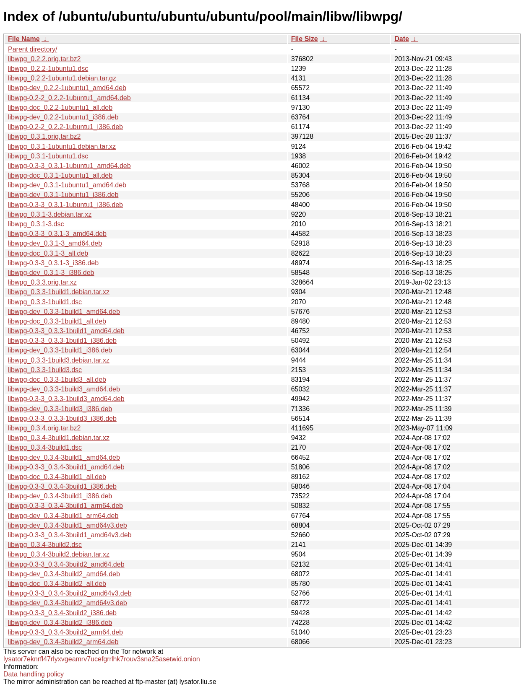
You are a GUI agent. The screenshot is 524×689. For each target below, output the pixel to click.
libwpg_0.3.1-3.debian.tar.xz (49, 214)
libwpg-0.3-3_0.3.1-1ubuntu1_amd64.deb (69, 165)
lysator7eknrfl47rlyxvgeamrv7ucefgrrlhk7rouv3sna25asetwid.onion (101, 659)
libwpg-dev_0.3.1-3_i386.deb (51, 272)
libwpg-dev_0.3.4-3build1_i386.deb (60, 496)
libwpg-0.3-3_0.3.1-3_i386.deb (53, 263)
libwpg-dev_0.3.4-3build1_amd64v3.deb (67, 525)
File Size (304, 38)
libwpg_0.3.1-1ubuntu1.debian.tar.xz (62, 146)
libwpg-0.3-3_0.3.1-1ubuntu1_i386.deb (65, 204)
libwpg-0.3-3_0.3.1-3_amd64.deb (57, 233)
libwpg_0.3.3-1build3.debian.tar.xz (58, 360)
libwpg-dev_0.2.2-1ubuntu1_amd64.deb (67, 87)
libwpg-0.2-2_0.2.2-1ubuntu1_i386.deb (65, 126)
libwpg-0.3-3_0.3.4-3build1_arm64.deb (65, 505)
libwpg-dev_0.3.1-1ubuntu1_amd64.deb (67, 185)
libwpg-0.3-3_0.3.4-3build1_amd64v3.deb (69, 535)
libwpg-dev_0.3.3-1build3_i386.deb (60, 408)
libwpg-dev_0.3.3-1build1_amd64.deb (64, 311)
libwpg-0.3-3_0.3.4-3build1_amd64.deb (66, 467)
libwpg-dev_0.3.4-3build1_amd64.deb (64, 457)
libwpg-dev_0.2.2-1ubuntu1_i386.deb (63, 117)
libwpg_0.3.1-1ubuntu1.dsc (48, 156)
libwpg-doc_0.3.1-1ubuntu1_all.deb (60, 175)
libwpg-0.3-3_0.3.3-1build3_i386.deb (62, 418)
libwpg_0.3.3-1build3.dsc (45, 369)
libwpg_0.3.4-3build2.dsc (45, 544)
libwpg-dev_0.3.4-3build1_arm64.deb (63, 515)
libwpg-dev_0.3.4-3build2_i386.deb (60, 622)
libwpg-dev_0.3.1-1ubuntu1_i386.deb (63, 194)
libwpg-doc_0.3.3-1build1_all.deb (57, 321)
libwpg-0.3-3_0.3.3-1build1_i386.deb (62, 340)
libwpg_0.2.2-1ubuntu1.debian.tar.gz (62, 78)
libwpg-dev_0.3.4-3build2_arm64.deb (63, 641)
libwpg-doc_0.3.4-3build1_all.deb (57, 476)
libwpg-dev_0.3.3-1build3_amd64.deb (64, 389)
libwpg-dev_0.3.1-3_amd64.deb (55, 243)
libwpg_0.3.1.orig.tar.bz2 (44, 136)
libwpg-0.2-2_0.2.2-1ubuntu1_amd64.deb (69, 97)
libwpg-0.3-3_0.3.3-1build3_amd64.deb (66, 398)
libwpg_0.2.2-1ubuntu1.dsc (48, 68)
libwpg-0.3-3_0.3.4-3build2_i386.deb (62, 612)
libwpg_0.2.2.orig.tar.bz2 (44, 58)
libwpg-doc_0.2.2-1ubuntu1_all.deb (60, 107)
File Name (24, 38)
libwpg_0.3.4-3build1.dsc (45, 447)
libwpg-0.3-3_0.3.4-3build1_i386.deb (62, 486)
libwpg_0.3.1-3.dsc (36, 224)
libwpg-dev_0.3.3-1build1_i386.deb (60, 350)
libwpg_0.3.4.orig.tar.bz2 (44, 428)
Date (401, 38)
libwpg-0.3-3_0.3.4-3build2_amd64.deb (66, 564)
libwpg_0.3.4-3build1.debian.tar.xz (58, 437)
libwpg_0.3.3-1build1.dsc (45, 302)
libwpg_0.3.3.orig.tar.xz (42, 282)
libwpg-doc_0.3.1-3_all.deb (48, 253)
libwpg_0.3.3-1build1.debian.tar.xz (58, 291)
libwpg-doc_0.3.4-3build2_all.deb (57, 583)
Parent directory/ (32, 49)
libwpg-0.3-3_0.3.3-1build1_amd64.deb (66, 330)
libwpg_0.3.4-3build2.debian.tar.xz (58, 554)
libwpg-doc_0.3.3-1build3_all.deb (57, 379)
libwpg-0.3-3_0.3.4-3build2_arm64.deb (65, 632)
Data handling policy (33, 674)
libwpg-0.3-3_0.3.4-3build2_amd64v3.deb (69, 593)
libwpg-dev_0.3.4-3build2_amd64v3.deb (67, 602)
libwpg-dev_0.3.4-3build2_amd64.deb (64, 574)
